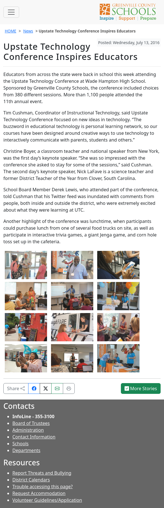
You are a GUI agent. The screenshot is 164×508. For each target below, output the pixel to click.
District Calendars (31, 480)
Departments (26, 450)
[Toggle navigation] (11, 12)
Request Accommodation (38, 493)
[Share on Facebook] (34, 388)
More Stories (141, 388)
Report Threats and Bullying (41, 473)
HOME (10, 31)
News (28, 31)
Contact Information (34, 437)
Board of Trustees (31, 423)
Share (16, 388)
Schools (20, 443)
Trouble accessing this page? (42, 486)
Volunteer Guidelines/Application (47, 500)
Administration (28, 430)
